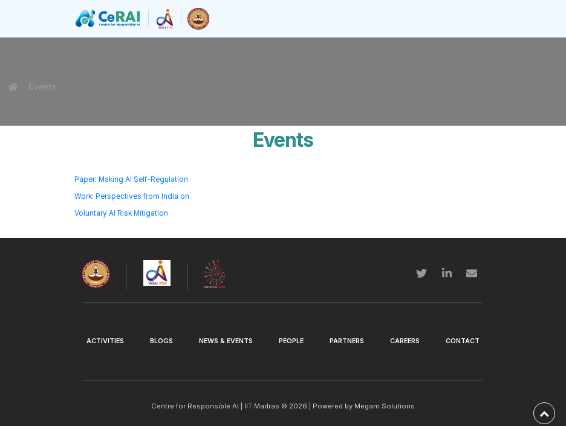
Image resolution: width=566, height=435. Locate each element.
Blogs (161, 341)
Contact (463, 341)
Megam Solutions (384, 406)
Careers (405, 341)
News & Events (226, 341)
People (291, 341)
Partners (347, 341)
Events (42, 87)
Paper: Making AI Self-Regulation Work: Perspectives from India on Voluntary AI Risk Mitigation (131, 196)
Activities (105, 341)
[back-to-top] (544, 413)
